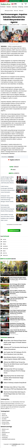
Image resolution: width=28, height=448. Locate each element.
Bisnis (4, 251)
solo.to (3, 431)
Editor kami (12, 408)
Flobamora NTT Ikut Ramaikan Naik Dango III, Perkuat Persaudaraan (16, 348)
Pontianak (3, 7)
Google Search (6, 424)
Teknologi (5, 255)
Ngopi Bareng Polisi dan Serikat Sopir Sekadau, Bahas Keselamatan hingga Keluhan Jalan (14, 377)
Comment (24, 24)
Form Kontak (5, 417)
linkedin (4, 434)
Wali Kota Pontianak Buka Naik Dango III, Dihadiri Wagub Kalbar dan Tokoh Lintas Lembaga (14, 393)
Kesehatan (5, 248)
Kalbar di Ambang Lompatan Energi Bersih (15, 382)
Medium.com (5, 429)
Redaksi (4, 414)
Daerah (4, 241)
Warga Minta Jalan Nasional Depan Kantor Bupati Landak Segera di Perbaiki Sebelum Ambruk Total (15, 342)
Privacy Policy (5, 422)
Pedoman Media (6, 420)
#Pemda (16, 10)
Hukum (4, 239)
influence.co (5, 436)
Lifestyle (5, 253)
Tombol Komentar (14, 230)
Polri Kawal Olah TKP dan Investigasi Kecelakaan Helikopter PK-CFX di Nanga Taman (14, 371)
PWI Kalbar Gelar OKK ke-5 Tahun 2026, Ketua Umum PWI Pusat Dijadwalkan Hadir (15, 388)
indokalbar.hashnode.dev (8, 439)
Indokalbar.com (16, 444)
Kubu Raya (14, 7)
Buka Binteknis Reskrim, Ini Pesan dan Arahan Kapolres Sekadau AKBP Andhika (14, 358)
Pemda (4, 244)
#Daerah (21, 10)
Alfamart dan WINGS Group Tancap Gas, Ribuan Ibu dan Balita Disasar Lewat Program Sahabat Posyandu (16, 364)
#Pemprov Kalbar (9, 10)
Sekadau (8, 7)
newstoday (5, 437)
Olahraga (5, 246)
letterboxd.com (6, 432)
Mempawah (17, 321)
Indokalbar (11, 157)
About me (4, 415)
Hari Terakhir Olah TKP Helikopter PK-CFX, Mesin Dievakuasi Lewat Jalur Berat (15, 353)
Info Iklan (4, 419)
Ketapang (20, 7)
